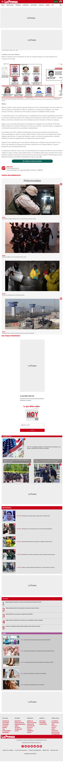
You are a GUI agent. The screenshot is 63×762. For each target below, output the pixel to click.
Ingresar (56, 1)
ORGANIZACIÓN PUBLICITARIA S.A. (31, 742)
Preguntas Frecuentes (30, 753)
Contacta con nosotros (35, 750)
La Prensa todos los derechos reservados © (31, 740)
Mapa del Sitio (54, 750)
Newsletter (46, 750)
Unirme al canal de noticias (33, 161)
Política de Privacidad (21, 750)
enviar (32, 430)
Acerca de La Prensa (7, 750)
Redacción (17, 54)
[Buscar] (60, 5)
